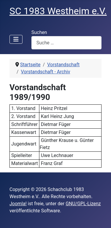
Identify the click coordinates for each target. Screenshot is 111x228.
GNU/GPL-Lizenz (83, 203)
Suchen (39, 32)
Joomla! (18, 203)
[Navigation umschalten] (15, 39)
